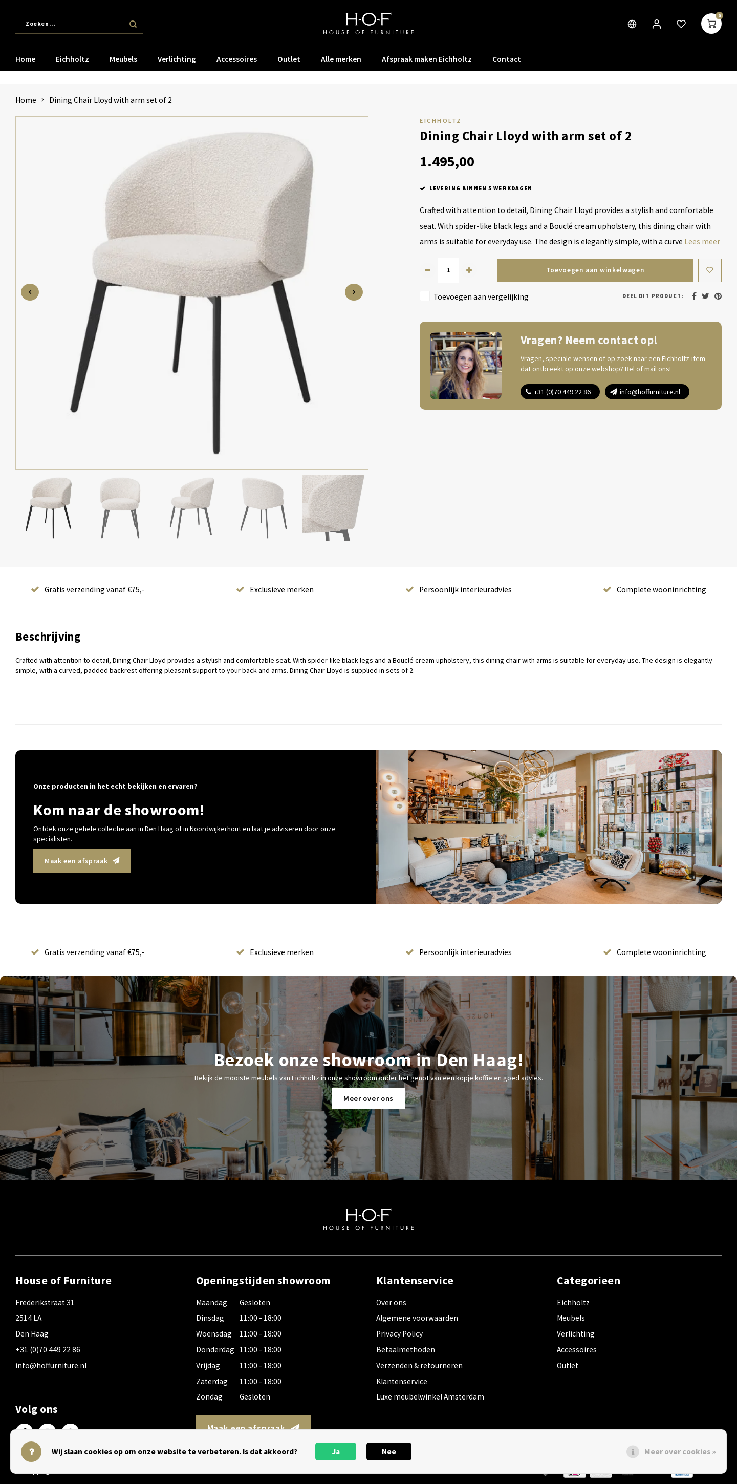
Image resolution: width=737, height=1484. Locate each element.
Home (25, 64)
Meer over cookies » (680, 1451)
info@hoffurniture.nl (650, 391)
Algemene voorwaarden (417, 1318)
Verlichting (177, 64)
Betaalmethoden (405, 1349)
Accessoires (236, 64)
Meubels (123, 64)
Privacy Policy (399, 1334)
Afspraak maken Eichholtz (427, 64)
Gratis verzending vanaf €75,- (88, 590)
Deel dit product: (652, 296)
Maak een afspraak (86, 860)
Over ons (391, 1302)
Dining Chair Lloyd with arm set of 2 (110, 100)
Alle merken (341, 64)
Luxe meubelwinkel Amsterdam (430, 1397)
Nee (389, 1451)
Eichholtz (72, 64)
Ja (336, 1451)
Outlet (288, 64)
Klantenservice (401, 1381)
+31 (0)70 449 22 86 (562, 391)
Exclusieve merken (275, 590)
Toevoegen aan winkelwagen (594, 270)
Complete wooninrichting (654, 590)
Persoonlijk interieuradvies (458, 590)
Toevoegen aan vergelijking (481, 296)
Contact (506, 64)
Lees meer (702, 241)
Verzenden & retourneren (419, 1365)
